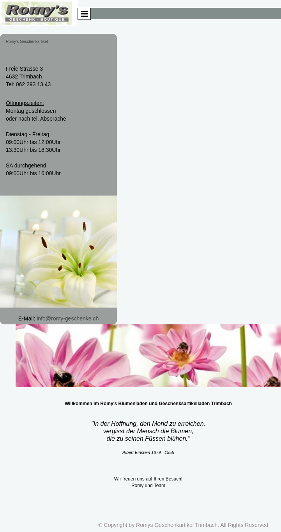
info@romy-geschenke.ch (68, 318)
